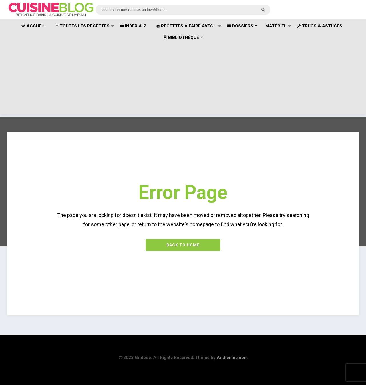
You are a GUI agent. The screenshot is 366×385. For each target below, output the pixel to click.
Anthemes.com (232, 357)
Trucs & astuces (319, 26)
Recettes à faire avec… (185, 26)
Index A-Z (133, 26)
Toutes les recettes (82, 26)
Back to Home (183, 245)
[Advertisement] (183, 74)
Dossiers (240, 26)
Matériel (276, 26)
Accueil (33, 26)
